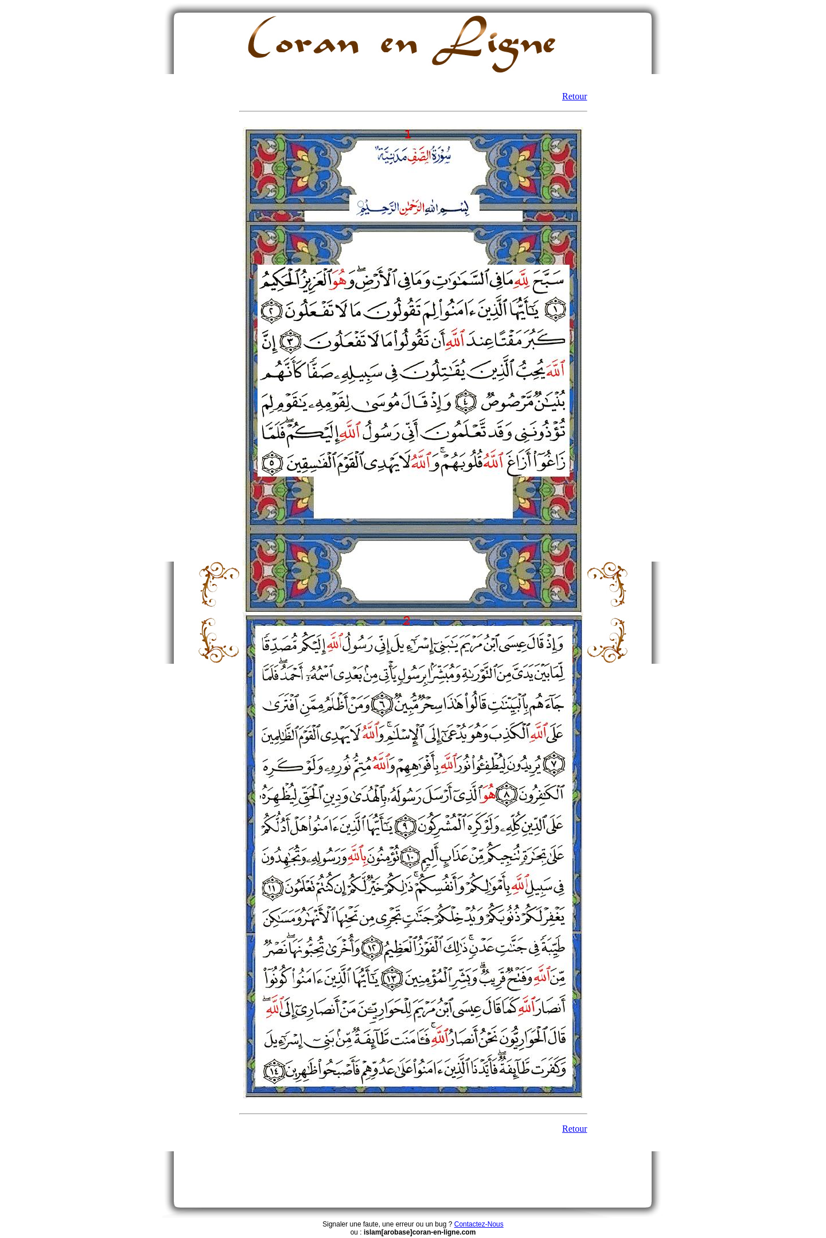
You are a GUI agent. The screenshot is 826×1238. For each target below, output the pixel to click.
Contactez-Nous (479, 1224)
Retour (574, 96)
